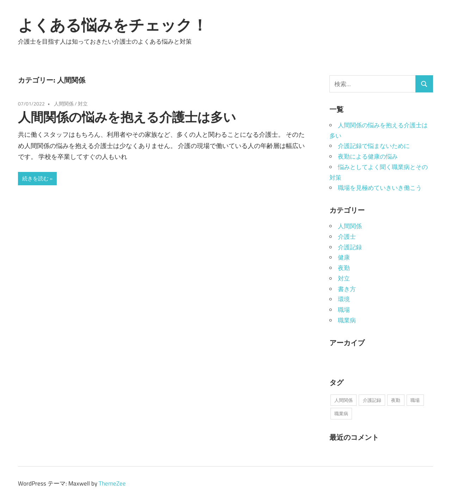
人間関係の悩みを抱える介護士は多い (127, 117)
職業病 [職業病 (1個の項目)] (341, 413)
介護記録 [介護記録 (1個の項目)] (372, 400)
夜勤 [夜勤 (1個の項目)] (395, 400)
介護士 (347, 236)
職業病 (347, 320)
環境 (344, 299)
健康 (344, 257)
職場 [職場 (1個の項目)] (415, 400)
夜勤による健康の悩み (368, 156)
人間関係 (64, 103)
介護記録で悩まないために (374, 145)
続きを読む (35, 178)
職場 (344, 309)
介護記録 (350, 247)
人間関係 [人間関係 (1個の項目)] (343, 400)
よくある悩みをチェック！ (113, 24)
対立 (83, 103)
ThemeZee (112, 483)
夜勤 (344, 267)
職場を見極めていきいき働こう (380, 187)
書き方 (347, 289)
